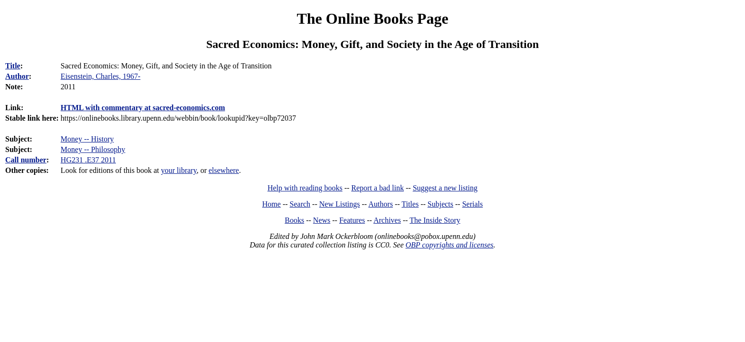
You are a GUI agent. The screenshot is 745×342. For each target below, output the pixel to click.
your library (179, 170)
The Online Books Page (372, 18)
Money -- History (87, 139)
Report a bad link (377, 188)
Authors (380, 204)
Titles (410, 204)
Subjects (440, 204)
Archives (387, 220)
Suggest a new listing (445, 188)
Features (352, 220)
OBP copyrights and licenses (449, 245)
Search (300, 204)
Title (12, 66)
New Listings (339, 204)
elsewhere (224, 170)
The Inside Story (435, 220)
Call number (26, 160)
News (321, 220)
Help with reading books (305, 188)
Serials (472, 204)
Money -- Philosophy (93, 149)
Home (271, 204)
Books (294, 220)
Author (17, 76)
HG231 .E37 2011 (88, 160)
